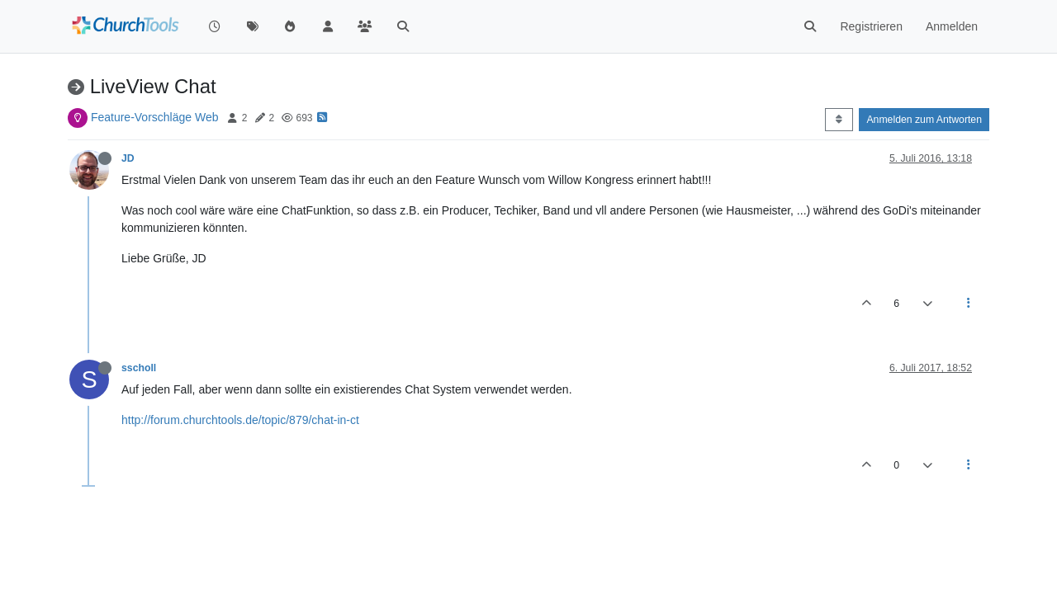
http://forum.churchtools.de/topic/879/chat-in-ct (240, 420)
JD (128, 158)
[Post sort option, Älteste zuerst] (838, 119)
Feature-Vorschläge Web (155, 117)
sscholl (138, 368)
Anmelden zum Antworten (924, 119)
